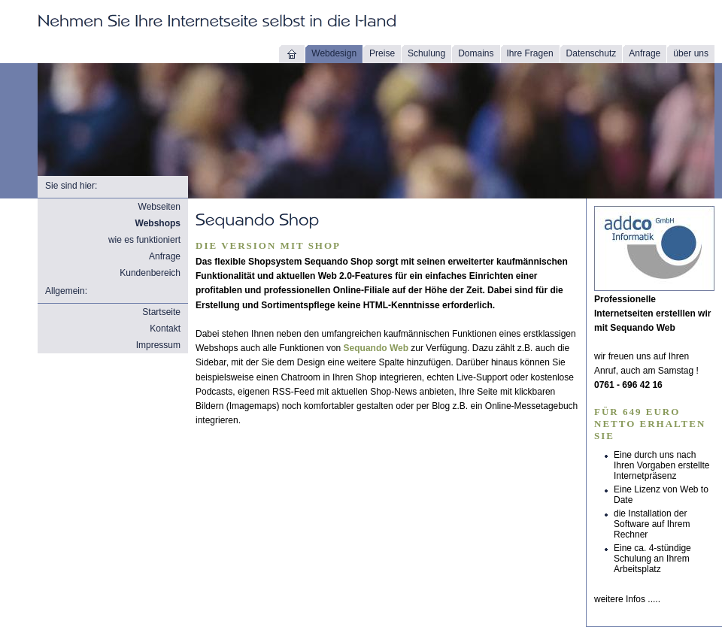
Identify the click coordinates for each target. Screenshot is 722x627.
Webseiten (159, 206)
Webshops (157, 223)
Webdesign (333, 53)
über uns (690, 53)
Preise (382, 53)
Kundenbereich (150, 273)
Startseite (161, 312)
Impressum (158, 345)
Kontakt (165, 328)
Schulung (426, 53)
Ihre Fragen (530, 53)
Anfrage (644, 53)
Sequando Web (376, 348)
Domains (475, 53)
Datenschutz (591, 53)
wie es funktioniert (144, 240)
